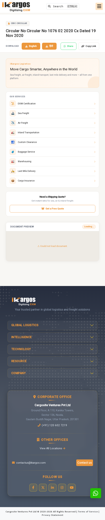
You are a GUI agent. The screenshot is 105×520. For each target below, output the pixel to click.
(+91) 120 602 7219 (52, 425)
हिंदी (49, 46)
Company (18, 373)
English (31, 46)
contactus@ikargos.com (29, 462)
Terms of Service (88, 511)
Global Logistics (25, 325)
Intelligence (21, 337)
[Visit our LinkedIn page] (52, 488)
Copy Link (88, 46)
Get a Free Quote (52, 208)
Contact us (84, 462)
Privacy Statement (52, 515)
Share (68, 46)
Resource (19, 361)
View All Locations (52, 448)
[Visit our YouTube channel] (72, 488)
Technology (21, 349)
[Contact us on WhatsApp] (95, 493)
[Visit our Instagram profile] (62, 488)
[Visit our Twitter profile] (43, 488)
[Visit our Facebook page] (33, 488)
